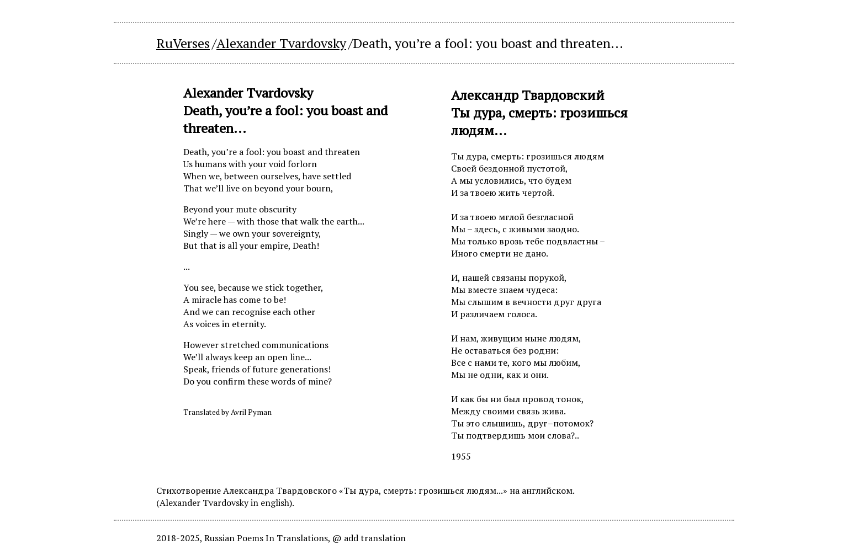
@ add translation (369, 538)
